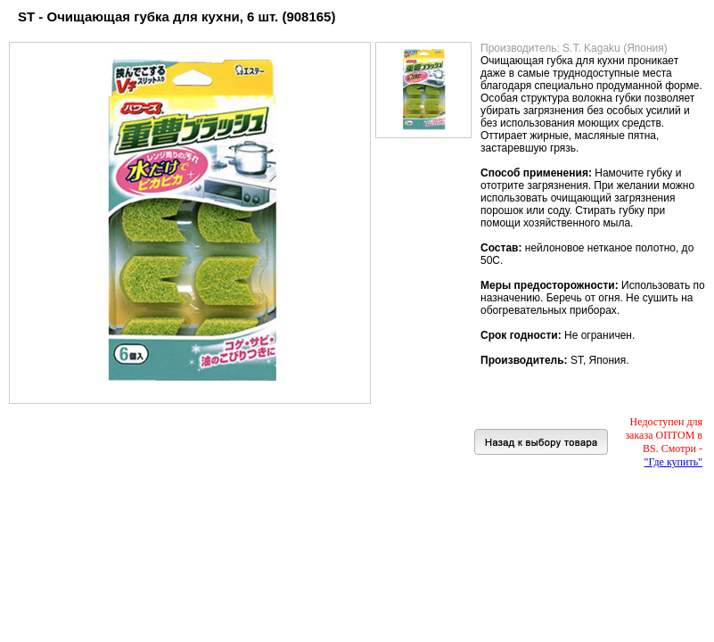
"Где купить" (673, 462)
